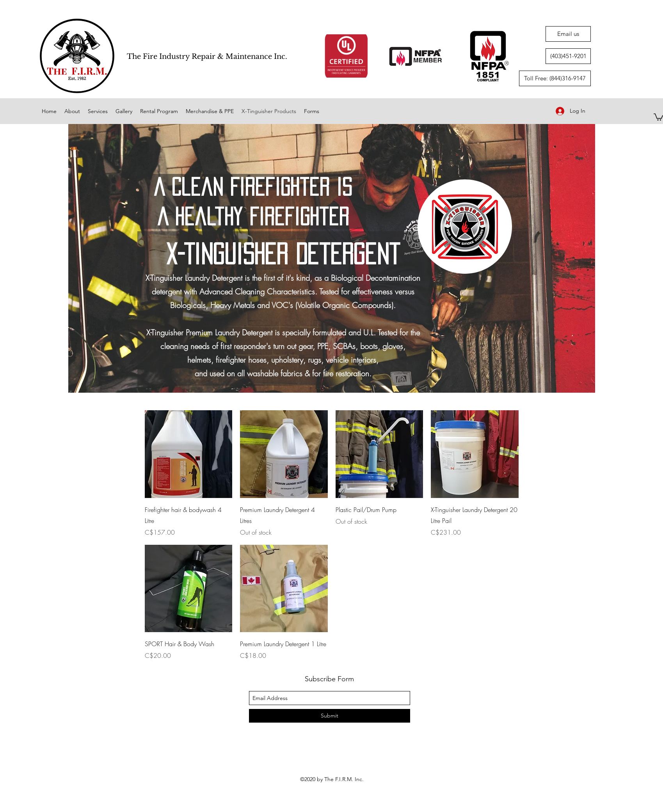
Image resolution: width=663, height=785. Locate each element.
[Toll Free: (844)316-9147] (555, 78)
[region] (331, 258)
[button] (658, 116)
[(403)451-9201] (568, 56)
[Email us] (568, 34)
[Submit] (329, 716)
